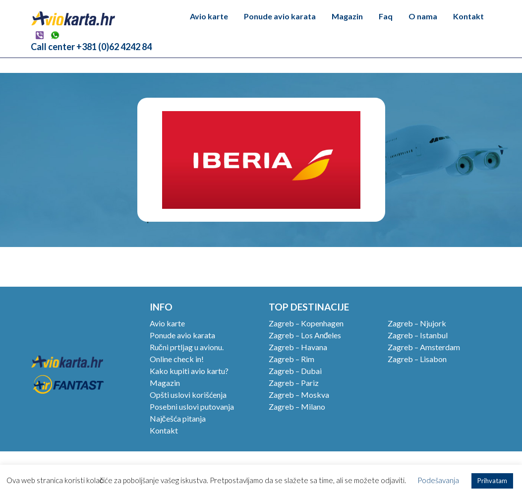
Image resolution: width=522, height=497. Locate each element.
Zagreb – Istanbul (418, 335)
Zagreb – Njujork (417, 323)
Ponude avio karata (280, 16)
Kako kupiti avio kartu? (189, 370)
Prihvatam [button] (492, 481)
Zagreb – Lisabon (417, 359)
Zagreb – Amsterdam (424, 347)
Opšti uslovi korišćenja (188, 394)
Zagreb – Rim (291, 359)
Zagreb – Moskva (299, 394)
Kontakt (468, 16)
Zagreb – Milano (297, 406)
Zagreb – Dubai (295, 370)
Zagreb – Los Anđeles (305, 335)
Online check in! (177, 359)
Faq (386, 16)
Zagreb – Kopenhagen (306, 323)
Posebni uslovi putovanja (192, 406)
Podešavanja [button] (438, 480)
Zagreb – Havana (298, 347)
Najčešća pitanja (178, 418)
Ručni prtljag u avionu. (187, 347)
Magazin (347, 16)
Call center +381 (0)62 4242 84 (91, 46)
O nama (422, 16)
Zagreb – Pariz (294, 382)
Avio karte (209, 16)
